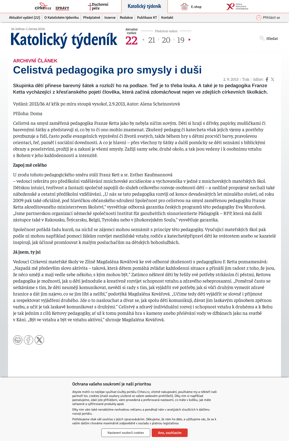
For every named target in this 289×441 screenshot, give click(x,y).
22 (131, 39)
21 (151, 39)
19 (180, 39)
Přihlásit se (268, 17)
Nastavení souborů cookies (126, 433)
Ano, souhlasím (169, 433)
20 (166, 39)
